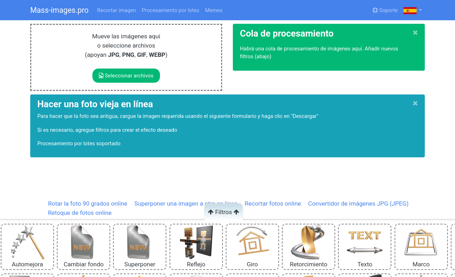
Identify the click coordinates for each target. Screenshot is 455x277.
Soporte (385, 10)
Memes (214, 10)
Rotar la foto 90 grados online (87, 203)
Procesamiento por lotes (170, 10)
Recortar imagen (116, 10)
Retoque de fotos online (80, 212)
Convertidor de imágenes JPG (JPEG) (358, 203)
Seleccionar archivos (126, 75)
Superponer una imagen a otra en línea (185, 203)
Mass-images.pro (59, 10)
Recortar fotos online (273, 203)
